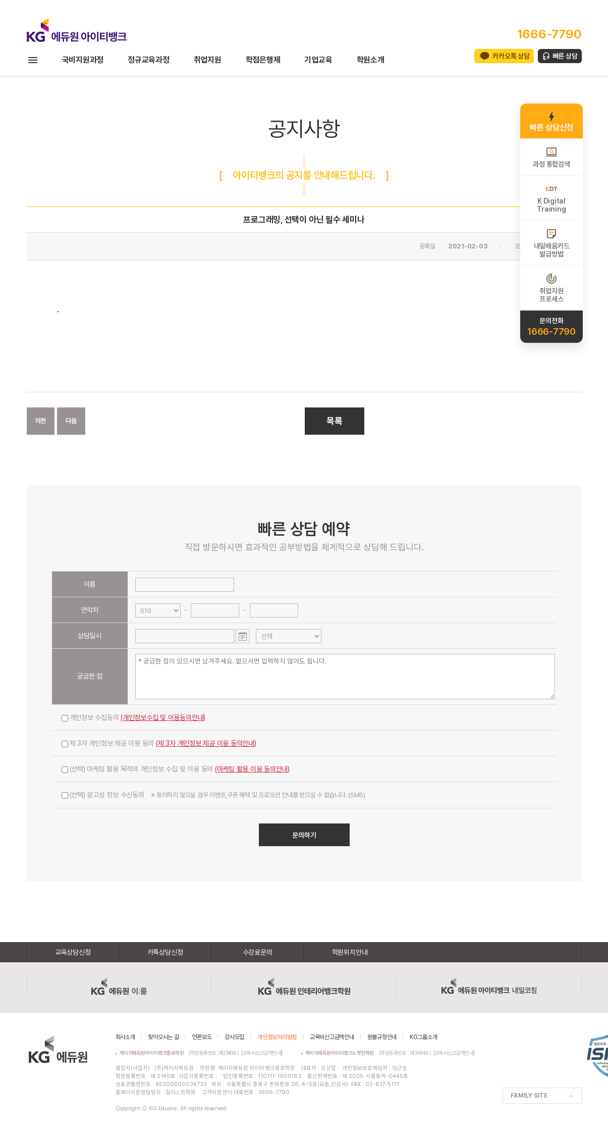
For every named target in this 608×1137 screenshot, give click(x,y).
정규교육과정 (149, 60)
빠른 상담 (565, 56)
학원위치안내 (350, 952)
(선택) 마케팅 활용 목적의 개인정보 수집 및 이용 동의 (176, 769)
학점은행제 (263, 60)
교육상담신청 (73, 952)
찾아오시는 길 (163, 1037)
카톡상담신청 (165, 952)
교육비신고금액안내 (332, 1037)
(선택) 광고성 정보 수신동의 (213, 795)
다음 (71, 421)
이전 (40, 421)
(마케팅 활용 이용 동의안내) (252, 769)
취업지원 (208, 60)
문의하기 (304, 835)
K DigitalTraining (551, 198)
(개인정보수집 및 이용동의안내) (163, 717)
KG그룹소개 (423, 1037)
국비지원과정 (83, 60)
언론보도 (201, 1037)
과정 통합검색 (551, 157)
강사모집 (234, 1037)
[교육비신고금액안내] (262, 1053)
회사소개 (125, 1037)
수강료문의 (257, 952)
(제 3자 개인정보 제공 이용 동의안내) (206, 743)
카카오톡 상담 (510, 56)
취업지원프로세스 (551, 288)
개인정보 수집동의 (134, 717)
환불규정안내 (382, 1037)
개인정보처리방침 (277, 1037)
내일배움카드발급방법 (552, 243)
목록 (334, 421)
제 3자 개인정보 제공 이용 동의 (159, 743)
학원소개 (370, 60)
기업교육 (318, 60)
